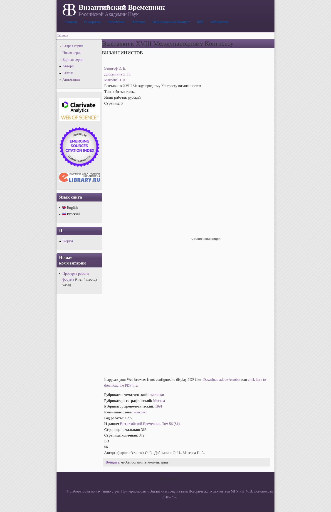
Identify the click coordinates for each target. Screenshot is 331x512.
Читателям (116, 22)
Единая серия (72, 59)
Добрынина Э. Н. (117, 74)
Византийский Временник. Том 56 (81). (150, 424)
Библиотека (220, 22)
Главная (71, 22)
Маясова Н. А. (115, 80)
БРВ (200, 22)
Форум (67, 241)
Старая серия (72, 46)
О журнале (92, 22)
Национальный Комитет (171, 22)
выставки (157, 395)
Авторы (68, 66)
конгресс (140, 412)
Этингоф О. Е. (115, 68)
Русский (71, 214)
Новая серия (72, 53)
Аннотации (71, 79)
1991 (159, 406)
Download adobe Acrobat (222, 379)
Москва (159, 401)
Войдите (112, 462)
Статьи (67, 73)
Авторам (138, 22)
